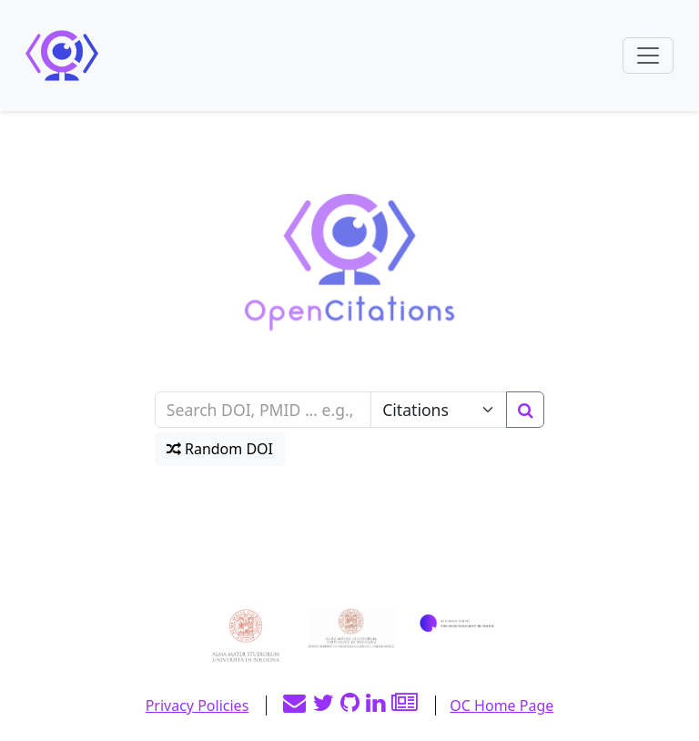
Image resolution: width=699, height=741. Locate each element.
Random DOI (220, 449)
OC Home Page (501, 705)
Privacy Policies (197, 705)
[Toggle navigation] (648, 55)
